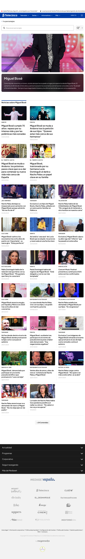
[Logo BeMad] (69, 505)
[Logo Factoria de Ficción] (69, 497)
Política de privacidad (32, 530)
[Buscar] (78, 28)
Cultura (4, 233)
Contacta (44, 532)
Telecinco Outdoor (66, 299)
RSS (39, 532)
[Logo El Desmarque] (42, 497)
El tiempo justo (7, 160)
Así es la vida (63, 367)
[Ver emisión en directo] (72, 15)
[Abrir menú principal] (82, 15)
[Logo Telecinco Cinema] (42, 512)
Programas (42, 453)
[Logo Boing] (16, 505)
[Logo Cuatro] (69, 490)
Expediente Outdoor (38, 299)
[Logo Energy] (42, 505)
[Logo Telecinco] (42, 490)
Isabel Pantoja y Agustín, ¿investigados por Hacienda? (20, 11)
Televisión (62, 200)
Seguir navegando (42, 465)
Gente (3, 122)
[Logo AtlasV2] (16, 520)
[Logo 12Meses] (68, 512)
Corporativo (42, 459)
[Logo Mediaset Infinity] (16, 490)
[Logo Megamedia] (43, 541)
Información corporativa (16, 530)
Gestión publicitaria (76, 530)
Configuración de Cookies (48, 530)
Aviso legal (5, 530)
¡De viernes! (6, 200)
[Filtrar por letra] (82, 28)
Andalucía (62, 266)
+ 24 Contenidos (42, 422)
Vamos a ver (6, 367)
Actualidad (6, 266)
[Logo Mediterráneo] (68, 520)
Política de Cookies (63, 530)
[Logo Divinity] (16, 497)
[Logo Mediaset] (42, 481)
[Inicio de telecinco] (9, 15)
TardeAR (33, 200)
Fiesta (32, 122)
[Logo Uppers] (16, 512)
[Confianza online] (42, 551)
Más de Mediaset (42, 470)
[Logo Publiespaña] (42, 519)
